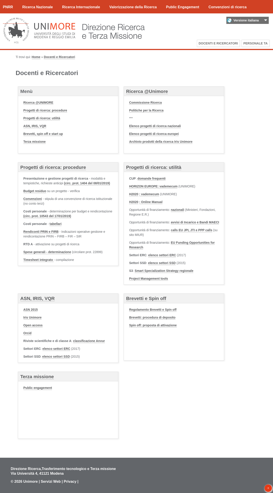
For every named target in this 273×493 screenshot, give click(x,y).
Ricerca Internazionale (81, 7)
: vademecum (149, 194)
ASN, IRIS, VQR (34, 126)
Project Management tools (148, 278)
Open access (33, 325)
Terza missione (34, 141)
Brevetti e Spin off (146, 298)
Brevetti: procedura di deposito (152, 317)
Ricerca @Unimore (147, 91)
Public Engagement (182, 7)
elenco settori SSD (162, 263)
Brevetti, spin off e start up (43, 134)
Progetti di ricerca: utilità (41, 118)
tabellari (56, 224)
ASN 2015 (30, 309)
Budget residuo (34, 191)
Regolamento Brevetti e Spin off (152, 309)
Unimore (30, 481)
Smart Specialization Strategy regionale (164, 271)
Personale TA (255, 43)
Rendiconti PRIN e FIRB (41, 231)
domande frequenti (152, 178)
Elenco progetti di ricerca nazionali (155, 126)
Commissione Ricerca (145, 102)
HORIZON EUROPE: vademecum (153, 186)
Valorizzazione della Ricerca (133, 7)
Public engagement (37, 388)
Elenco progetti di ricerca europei (154, 134)
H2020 (133, 194)
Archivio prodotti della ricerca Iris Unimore (160, 141)
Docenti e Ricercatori (218, 43)
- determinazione (47, 252)
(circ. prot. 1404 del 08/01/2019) (87, 183)
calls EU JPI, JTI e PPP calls (191, 230)
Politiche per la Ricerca (146, 110)
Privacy (70, 481)
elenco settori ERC (162, 255)
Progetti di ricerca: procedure (45, 110)
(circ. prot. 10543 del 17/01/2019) (47, 216)
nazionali (177, 210)
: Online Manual (151, 202)
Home (36, 57)
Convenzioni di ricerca (227, 7)
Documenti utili (16, 21)
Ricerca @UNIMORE (38, 102)
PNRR (8, 7)
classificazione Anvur (89, 341)
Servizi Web (51, 481)
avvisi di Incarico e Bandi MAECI (195, 222)
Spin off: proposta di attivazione (153, 325)
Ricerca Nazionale (37, 7)
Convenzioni (32, 199)
